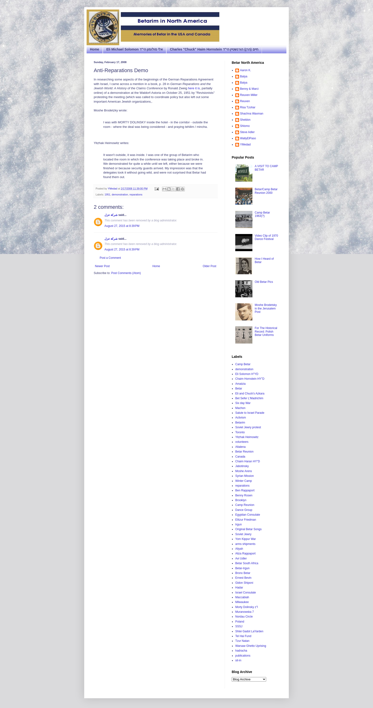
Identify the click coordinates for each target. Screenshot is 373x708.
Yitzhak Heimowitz (247, 437)
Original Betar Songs (248, 529)
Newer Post (102, 266)
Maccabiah (242, 597)
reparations (135, 194)
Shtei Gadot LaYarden (249, 631)
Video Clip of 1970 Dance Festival (266, 237)
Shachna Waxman (251, 113)
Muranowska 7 (244, 611)
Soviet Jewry (243, 534)
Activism (240, 417)
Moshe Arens (243, 471)
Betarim (240, 422)
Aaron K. (245, 70)
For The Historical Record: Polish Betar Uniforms (266, 331)
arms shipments (245, 544)
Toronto (240, 432)
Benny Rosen (243, 495)
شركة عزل (111, 215)
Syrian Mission (244, 476)
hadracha (241, 650)
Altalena (240, 447)
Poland (239, 621)
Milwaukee (242, 602)
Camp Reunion (244, 505)
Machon (240, 408)
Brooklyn (240, 500)
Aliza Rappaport (245, 553)
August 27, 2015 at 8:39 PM (121, 226)
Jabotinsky (242, 466)
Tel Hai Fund (243, 636)
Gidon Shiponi (244, 582)
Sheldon (245, 119)
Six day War (242, 403)
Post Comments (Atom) (126, 273)
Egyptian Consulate (247, 514)
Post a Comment (110, 257)
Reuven (245, 101)
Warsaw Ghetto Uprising (250, 646)
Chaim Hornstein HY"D (249, 378)
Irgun (238, 524)
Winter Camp (243, 481)
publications (242, 655)
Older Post (209, 266)
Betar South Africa (246, 563)
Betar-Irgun (242, 568)
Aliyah (239, 548)
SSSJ (238, 626)
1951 (107, 194)
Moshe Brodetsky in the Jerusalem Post (266, 308)
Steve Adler (247, 132)
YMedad (245, 144)
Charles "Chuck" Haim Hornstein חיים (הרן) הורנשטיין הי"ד (214, 49)
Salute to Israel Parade (249, 412)
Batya (243, 76)
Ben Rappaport (245, 490)
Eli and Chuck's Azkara (249, 393)
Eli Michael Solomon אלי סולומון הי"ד (134, 49)
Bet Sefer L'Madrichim (249, 398)
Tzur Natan (242, 641)
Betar (238, 388)
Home (94, 49)
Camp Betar (242, 364)
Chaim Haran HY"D (247, 461)
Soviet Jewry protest (248, 427)
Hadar (239, 587)
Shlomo (245, 126)
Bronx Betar (242, 573)
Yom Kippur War (245, 539)
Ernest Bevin (243, 577)
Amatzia (240, 383)
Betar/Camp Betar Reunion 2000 (266, 191)
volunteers (241, 442)
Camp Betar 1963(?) (262, 214)
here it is (194, 88)
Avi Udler (241, 558)
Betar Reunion (244, 451)
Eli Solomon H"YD (246, 374)
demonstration (120, 194)
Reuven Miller (248, 95)
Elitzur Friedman (245, 519)
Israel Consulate (245, 592)
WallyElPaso (248, 138)
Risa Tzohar (247, 107)
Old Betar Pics (264, 282)
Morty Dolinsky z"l (246, 607)
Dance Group (243, 510)
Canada (240, 456)
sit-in (238, 660)
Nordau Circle (244, 616)
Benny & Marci (249, 88)
